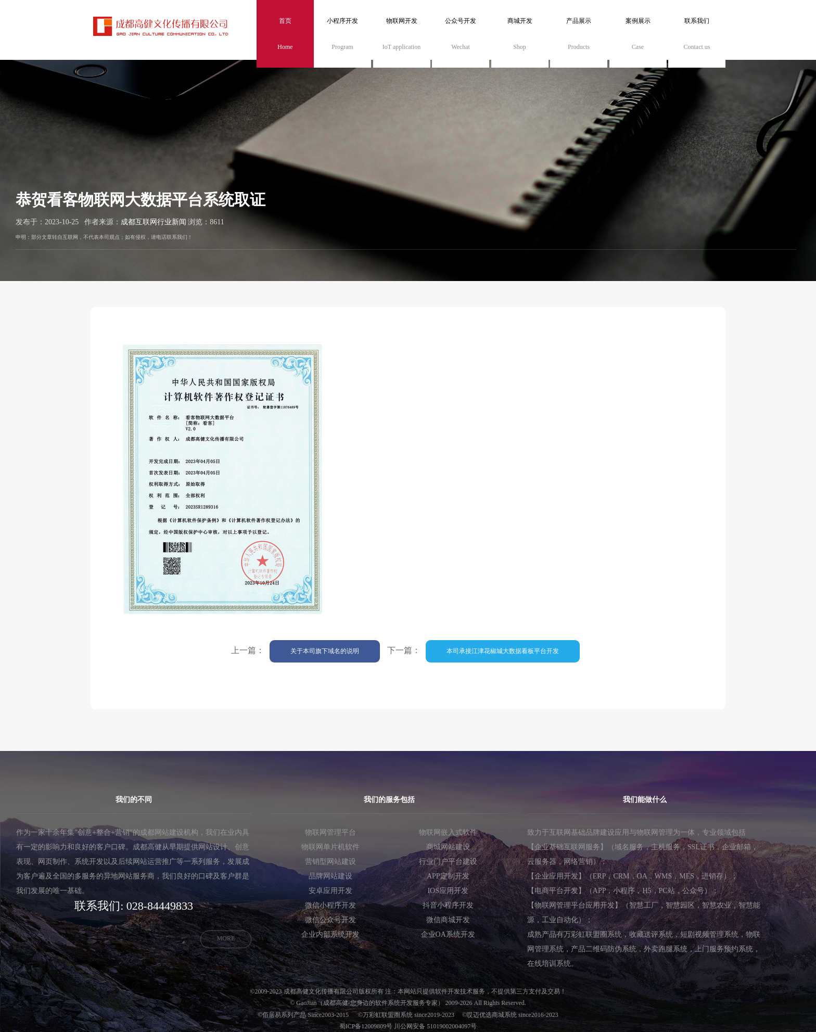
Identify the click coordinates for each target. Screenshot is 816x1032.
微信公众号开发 (330, 920)
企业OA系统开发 (448, 934)
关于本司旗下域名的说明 (324, 651)
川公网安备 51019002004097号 (435, 1026)
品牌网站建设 (330, 876)
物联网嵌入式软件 (448, 832)
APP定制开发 (448, 876)
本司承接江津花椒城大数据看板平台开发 (503, 651)
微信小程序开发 (330, 905)
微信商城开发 (448, 920)
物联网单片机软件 (330, 847)
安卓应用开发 (330, 891)
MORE (226, 938)
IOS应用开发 (447, 891)
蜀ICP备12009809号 (366, 1026)
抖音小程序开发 (448, 905)
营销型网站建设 (330, 861)
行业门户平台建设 (448, 861)
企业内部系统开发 (330, 934)
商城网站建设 (448, 847)
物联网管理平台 (330, 832)
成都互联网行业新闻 (153, 222)
